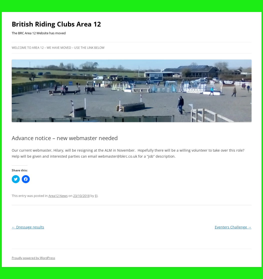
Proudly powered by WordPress (33, 258)
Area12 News (58, 195)
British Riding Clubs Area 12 (56, 24)
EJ (96, 195)
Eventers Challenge (233, 227)
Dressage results (28, 227)
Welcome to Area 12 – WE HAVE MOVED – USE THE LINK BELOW (58, 48)
